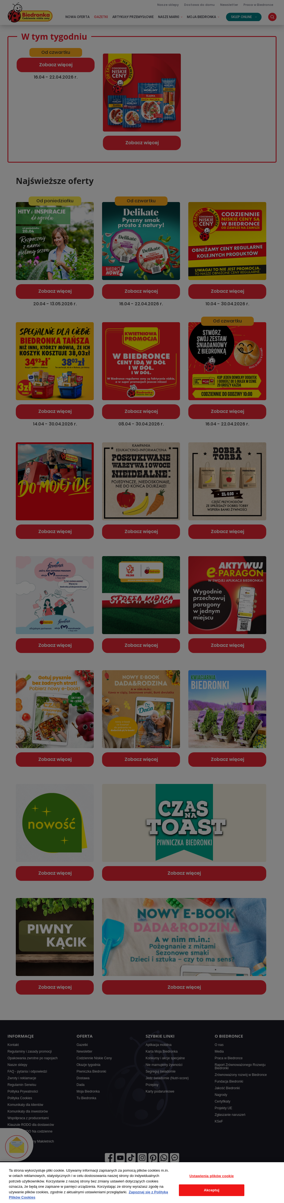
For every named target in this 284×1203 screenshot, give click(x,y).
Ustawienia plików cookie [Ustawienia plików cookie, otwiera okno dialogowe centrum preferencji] (211, 1176)
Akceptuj (211, 1190)
